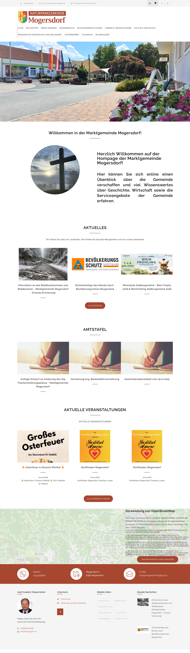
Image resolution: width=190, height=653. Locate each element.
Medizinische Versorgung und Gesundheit (144, 20)
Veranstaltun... (121, 593)
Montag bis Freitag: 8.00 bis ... (86, 3)
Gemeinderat (105, 611)
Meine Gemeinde (100, 13)
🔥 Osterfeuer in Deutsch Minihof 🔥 (43, 459)
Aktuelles (122, 605)
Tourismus (91, 27)
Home (72, 13)
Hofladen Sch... (106, 605)
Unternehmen (76, 27)
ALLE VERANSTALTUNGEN (98, 491)
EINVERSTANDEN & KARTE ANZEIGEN (158, 551)
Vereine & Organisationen (82, 20)
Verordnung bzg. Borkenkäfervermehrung (95, 371)
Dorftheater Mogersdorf (95, 459)
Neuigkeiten (83, 13)
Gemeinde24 (72, 647)
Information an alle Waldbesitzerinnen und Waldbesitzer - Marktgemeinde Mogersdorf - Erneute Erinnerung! (43, 281)
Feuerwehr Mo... (106, 599)
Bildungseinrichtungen (141, 13)
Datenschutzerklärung (130, 647)
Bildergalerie (107, 27)
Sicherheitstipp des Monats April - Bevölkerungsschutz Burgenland (160, 624)
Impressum (66, 591)
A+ (150, 3)
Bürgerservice (118, 13)
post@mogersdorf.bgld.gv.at (53, 3)
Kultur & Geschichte (109, 20)
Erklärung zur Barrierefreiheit (73, 595)
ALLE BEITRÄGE (95, 298)
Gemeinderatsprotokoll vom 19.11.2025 (146, 371)
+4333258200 (28, 3)
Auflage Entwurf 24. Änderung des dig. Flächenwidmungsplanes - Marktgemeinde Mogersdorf (43, 375)
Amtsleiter (104, 593)
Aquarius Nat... (121, 611)
